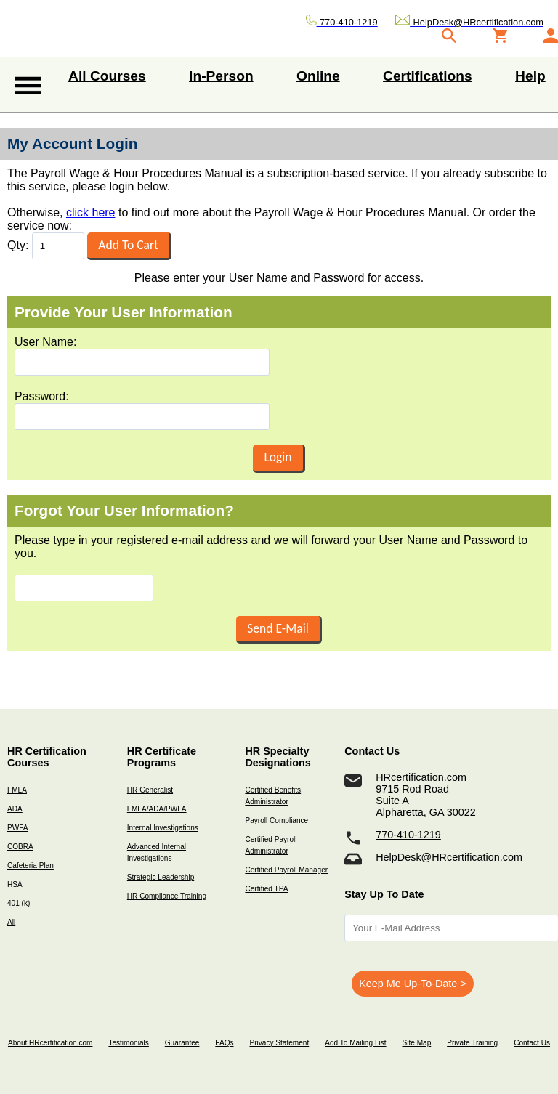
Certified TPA (266, 889)
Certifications (427, 76)
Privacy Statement (279, 1043)
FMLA (17, 790)
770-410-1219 (408, 834)
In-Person (221, 76)
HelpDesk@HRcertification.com (449, 857)
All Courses (107, 76)
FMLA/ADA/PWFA (157, 809)
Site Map (416, 1043)
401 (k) (18, 903)
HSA (15, 884)
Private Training (472, 1043)
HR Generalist (150, 790)
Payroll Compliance (276, 820)
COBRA (20, 847)
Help (530, 76)
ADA (15, 809)
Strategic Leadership (160, 877)
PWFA (17, 828)
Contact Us (532, 1043)
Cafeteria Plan (30, 866)
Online (318, 76)
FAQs (224, 1043)
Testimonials (128, 1043)
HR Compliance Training (166, 896)
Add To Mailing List (355, 1043)
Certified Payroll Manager (286, 870)
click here (91, 212)
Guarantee (182, 1043)
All (11, 922)
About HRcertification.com (50, 1043)
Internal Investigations (162, 828)
